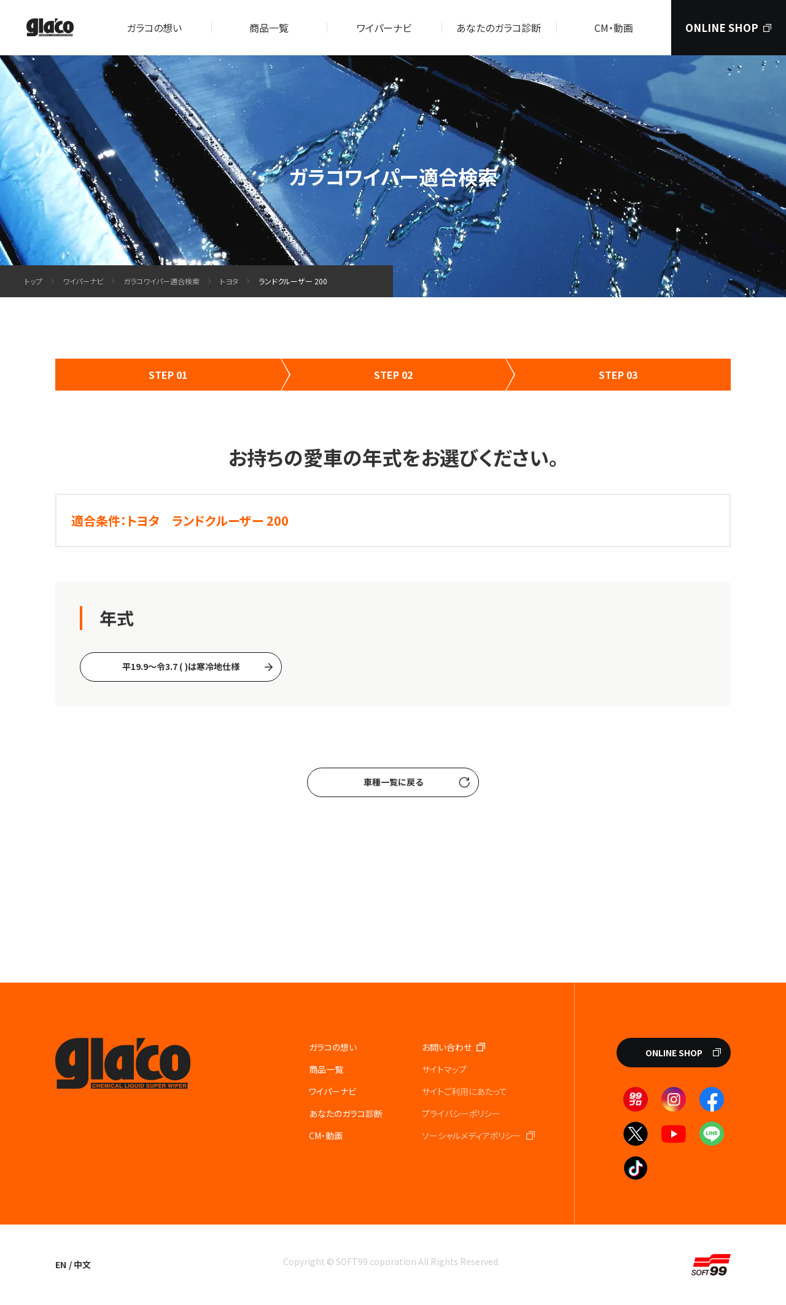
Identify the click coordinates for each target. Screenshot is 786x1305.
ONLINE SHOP (673, 1052)
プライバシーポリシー (461, 1113)
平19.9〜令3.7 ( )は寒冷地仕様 (180, 666)
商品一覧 (269, 27)
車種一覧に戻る (393, 782)
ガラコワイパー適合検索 (161, 281)
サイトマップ (444, 1069)
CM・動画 (613, 27)
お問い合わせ (447, 1047)
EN (60, 1264)
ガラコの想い (154, 27)
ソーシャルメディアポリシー (471, 1135)
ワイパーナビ (384, 27)
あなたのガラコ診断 (498, 27)
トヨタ (229, 281)
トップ (33, 281)
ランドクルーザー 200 (293, 281)
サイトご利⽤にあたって (464, 1091)
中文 (82, 1264)
